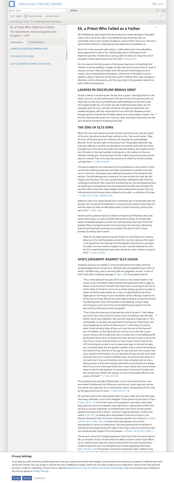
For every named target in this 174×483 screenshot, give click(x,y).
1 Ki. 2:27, (90, 415)
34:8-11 (149, 431)
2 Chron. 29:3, (131, 431)
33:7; (142, 431)
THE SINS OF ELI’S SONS (22, 56)
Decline (27, 478)
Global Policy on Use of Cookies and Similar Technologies (95, 467)
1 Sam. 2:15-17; (87, 195)
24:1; (88, 421)
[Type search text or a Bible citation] (36, 10)
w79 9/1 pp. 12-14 (18, 21)
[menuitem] (163, 10)
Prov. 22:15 (130, 58)
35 (96, 415)
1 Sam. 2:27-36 (111, 376)
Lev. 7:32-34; (101, 195)
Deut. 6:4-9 (92, 449)
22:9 (105, 421)
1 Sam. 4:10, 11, (118, 390)
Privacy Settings (41, 471)
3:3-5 (109, 195)
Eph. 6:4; (82, 449)
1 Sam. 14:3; (97, 421)
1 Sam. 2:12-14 (102, 161)
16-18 (94, 402)
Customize (39, 478)
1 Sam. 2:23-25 (98, 252)
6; (139, 431)
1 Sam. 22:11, (84, 402)
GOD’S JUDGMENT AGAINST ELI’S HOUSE (30, 63)
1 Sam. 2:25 (120, 274)
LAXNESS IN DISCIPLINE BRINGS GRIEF (29, 48)
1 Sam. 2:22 (95, 210)
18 (127, 390)
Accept (16, 478)
